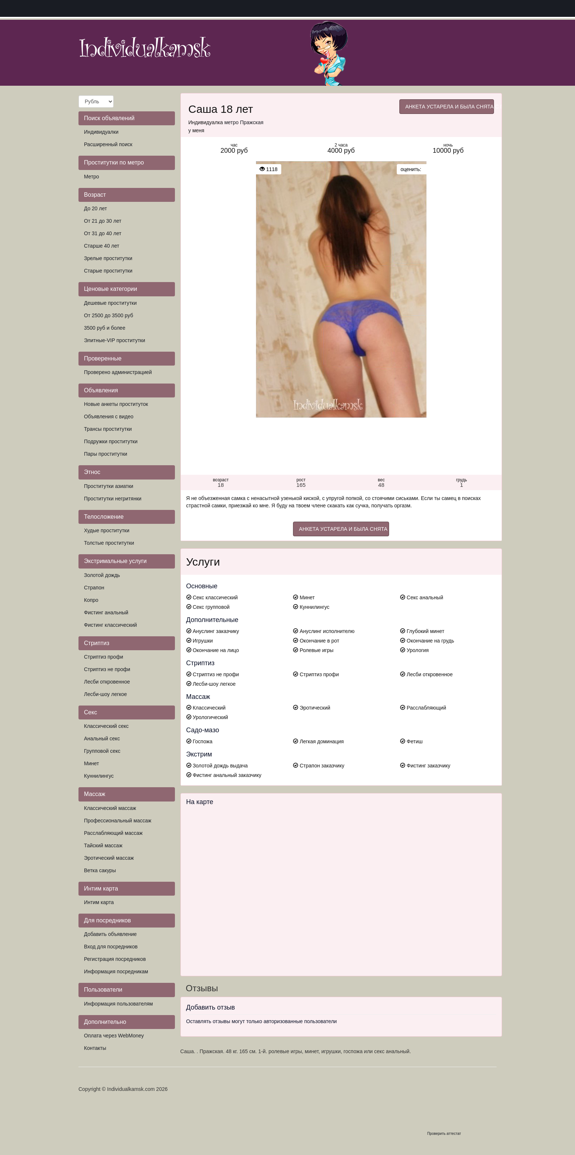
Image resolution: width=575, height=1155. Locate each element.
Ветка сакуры (100, 870)
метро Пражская (244, 122)
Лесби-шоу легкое (105, 694)
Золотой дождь (102, 575)
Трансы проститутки (108, 429)
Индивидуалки (101, 132)
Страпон (94, 588)
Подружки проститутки (111, 441)
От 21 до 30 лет (102, 221)
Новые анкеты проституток (116, 404)
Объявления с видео (108, 416)
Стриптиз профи (103, 657)
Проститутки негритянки (113, 498)
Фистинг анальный (106, 612)
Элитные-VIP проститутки (114, 340)
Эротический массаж (109, 858)
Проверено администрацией (118, 372)
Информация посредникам (116, 971)
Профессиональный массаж (117, 820)
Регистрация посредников (115, 959)
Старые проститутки (108, 271)
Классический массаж (110, 808)
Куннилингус (99, 776)
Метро (91, 176)
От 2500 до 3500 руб (108, 315)
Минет (91, 763)
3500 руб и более (104, 328)
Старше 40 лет (101, 246)
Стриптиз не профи (107, 669)
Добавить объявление (110, 934)
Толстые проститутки (109, 543)
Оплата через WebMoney (114, 1036)
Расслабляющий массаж (113, 833)
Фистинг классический (110, 625)
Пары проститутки (105, 454)
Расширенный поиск (108, 144)
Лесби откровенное (107, 682)
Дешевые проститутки (110, 303)
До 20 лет (95, 208)
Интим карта (99, 902)
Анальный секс (102, 738)
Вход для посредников (111, 946)
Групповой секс (102, 751)
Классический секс (106, 726)
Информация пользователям (118, 1004)
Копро (91, 600)
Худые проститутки (106, 530)
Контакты (95, 1048)
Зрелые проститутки (108, 258)
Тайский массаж (103, 845)
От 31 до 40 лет (102, 233)
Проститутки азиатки (108, 486)
